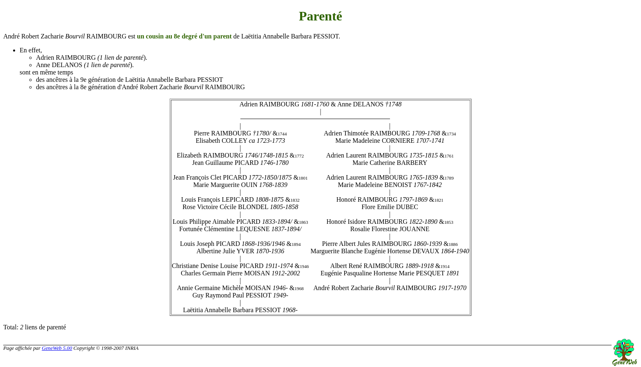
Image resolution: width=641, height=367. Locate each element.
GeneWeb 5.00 (57, 348)
